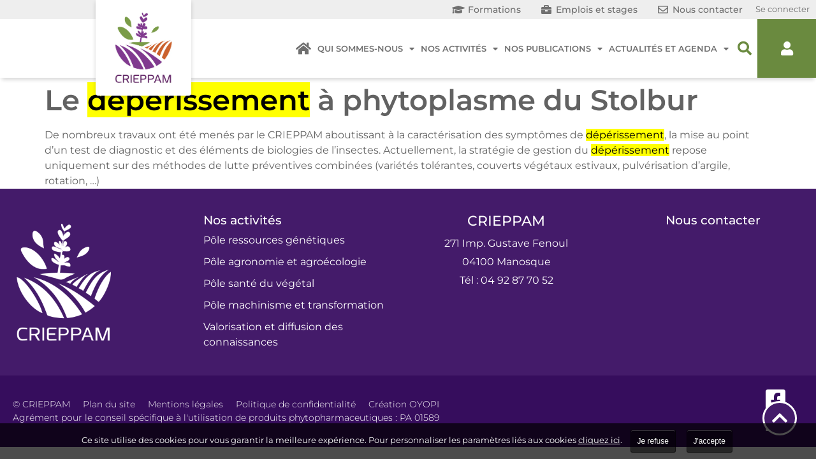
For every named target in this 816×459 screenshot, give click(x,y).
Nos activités (459, 48)
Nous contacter (713, 220)
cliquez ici (599, 440)
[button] (744, 48)
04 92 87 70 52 (517, 280)
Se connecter (782, 9)
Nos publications (553, 48)
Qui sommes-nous (365, 48)
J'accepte (709, 441)
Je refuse (653, 441)
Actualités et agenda (669, 48)
